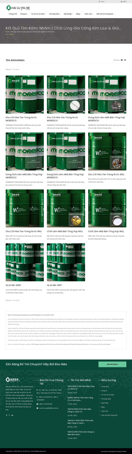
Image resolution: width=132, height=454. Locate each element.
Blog (78, 14)
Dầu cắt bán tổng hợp (62, 344)
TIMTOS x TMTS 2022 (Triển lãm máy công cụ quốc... (80, 421)
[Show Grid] (121, 60)
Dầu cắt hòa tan (51, 344)
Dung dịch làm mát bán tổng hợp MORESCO (106, 119)
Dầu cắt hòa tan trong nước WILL (106, 174)
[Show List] (125, 60)
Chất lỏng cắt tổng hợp (75, 344)
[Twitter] (9, 415)
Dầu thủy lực (85, 344)
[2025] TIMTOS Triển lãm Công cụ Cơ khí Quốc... (80, 398)
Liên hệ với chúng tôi (105, 14)
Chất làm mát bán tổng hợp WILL (65, 231)
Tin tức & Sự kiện (38, 14)
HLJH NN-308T (13, 285)
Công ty (24, 14)
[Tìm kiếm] (99, 2)
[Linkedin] (12, 415)
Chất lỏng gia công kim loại (39, 344)
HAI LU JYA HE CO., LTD (25, 451)
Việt (124, 1)
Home (11, 34)
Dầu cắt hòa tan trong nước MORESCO (21, 119)
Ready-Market (121, 451)
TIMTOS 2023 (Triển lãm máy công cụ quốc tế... (79, 409)
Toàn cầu (88, 14)
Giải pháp (68, 14)
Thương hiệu (55, 14)
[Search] (110, 2)
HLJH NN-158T (54, 285)
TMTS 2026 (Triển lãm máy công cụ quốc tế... (81, 387)
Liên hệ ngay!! (112, 364)
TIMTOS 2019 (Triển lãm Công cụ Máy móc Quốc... (81, 432)
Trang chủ (13, 14)
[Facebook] (6, 415)
